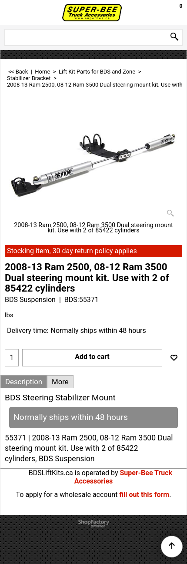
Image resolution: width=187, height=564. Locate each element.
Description (23, 381)
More (60, 381)
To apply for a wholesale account (67, 494)
